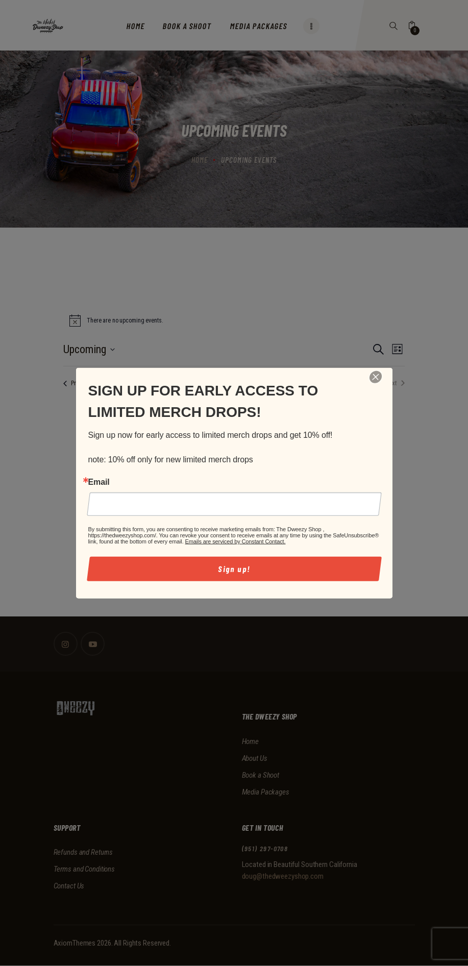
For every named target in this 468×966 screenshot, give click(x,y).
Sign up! (234, 569)
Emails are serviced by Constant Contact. (235, 541)
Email (99, 482)
